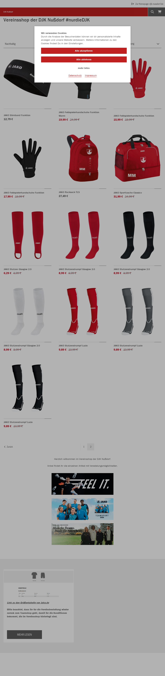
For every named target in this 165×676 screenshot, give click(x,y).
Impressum (91, 75)
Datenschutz (75, 75)
